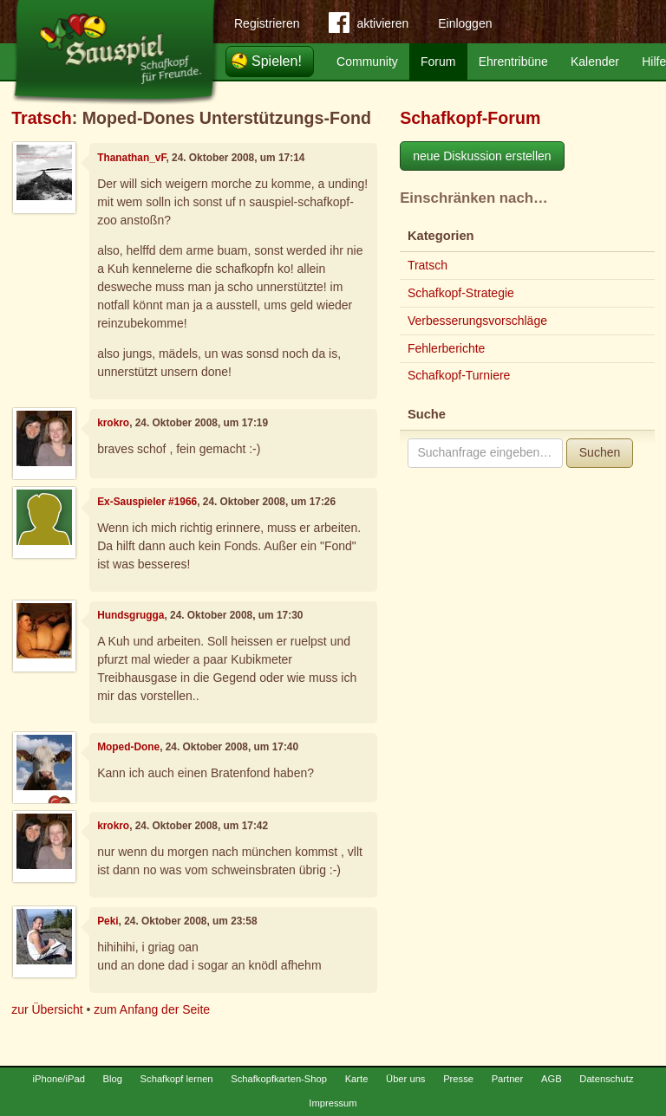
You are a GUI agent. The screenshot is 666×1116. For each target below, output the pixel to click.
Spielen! (276, 61)
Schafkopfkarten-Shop (279, 1079)
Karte (357, 1079)
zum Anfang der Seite (152, 1009)
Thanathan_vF (131, 158)
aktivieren (368, 26)
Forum (438, 61)
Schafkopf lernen (176, 1079)
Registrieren (266, 23)
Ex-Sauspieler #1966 (147, 502)
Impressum (332, 1103)
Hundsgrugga (130, 615)
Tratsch (41, 117)
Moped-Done (128, 747)
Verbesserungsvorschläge (477, 321)
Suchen (599, 452)
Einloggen (465, 23)
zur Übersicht (46, 1009)
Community (367, 61)
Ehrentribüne (513, 61)
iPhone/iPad (59, 1079)
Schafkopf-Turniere (459, 375)
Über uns (405, 1079)
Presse (458, 1079)
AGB (551, 1079)
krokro (113, 423)
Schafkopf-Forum (470, 117)
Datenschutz (606, 1079)
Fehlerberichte (447, 348)
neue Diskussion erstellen (482, 156)
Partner (508, 1079)
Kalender (595, 61)
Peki (107, 921)
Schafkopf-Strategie (461, 293)
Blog (112, 1079)
